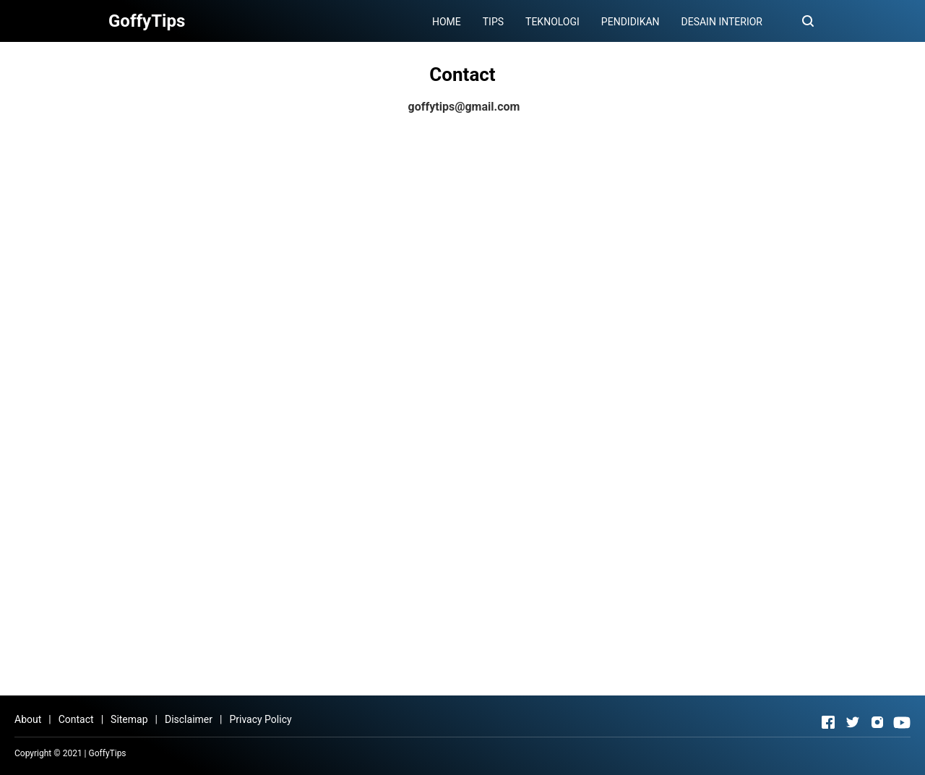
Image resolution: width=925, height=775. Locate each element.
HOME (446, 21)
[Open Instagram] (877, 722)
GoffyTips (107, 753)
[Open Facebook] (828, 722)
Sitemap (129, 719)
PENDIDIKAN (630, 21)
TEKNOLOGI (552, 21)
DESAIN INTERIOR (721, 21)
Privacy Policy (260, 719)
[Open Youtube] (902, 722)
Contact (76, 719)
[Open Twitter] (852, 722)
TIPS (493, 21)
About (27, 719)
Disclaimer (188, 719)
